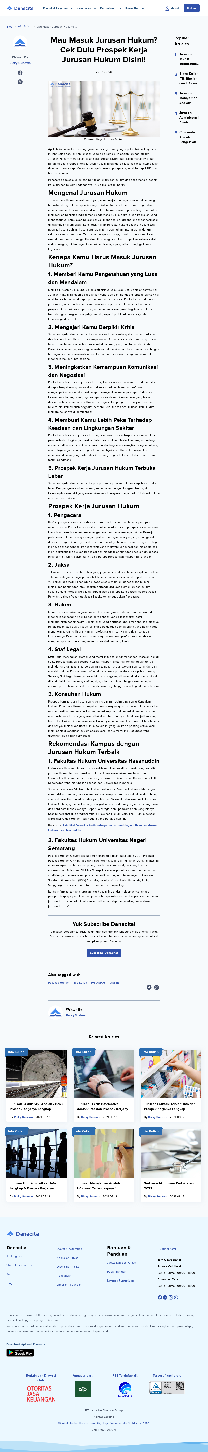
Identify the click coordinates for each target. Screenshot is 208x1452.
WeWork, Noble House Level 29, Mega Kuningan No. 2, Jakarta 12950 (104, 1423)
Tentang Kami (15, 1256)
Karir (9, 1274)
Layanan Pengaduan (120, 1280)
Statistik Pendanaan (19, 1265)
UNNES (115, 982)
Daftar (191, 8)
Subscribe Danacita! (104, 953)
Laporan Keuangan (69, 1284)
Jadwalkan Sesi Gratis (121, 1262)
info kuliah (80, 982)
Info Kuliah (24, 26)
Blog (9, 26)
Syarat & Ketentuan (69, 1249)
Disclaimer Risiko (68, 1266)
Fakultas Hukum (58, 982)
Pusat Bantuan (135, 8)
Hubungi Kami (167, 1249)
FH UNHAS (98, 982)
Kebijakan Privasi (68, 1258)
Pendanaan (64, 1275)
